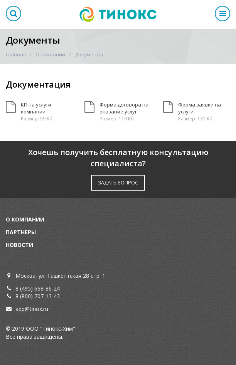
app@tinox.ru (31, 309)
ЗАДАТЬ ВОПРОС (118, 182)
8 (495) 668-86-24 (37, 288)
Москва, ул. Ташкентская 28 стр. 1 (60, 275)
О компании (50, 54)
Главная (16, 54)
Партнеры (21, 232)
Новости (19, 244)
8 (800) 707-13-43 (37, 296)
